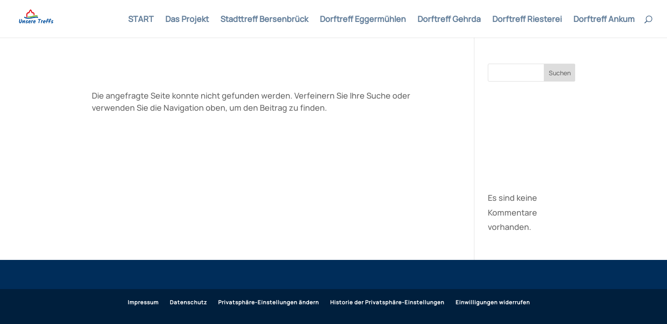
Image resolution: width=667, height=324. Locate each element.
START (141, 20)
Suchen (560, 73)
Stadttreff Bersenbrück (264, 20)
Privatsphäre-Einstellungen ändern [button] (268, 302)
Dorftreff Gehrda (449, 20)
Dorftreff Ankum (604, 20)
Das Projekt (187, 20)
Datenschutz (188, 302)
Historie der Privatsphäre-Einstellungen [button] (387, 302)
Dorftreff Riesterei (527, 20)
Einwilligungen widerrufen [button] (493, 302)
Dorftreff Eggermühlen (363, 20)
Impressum (143, 302)
